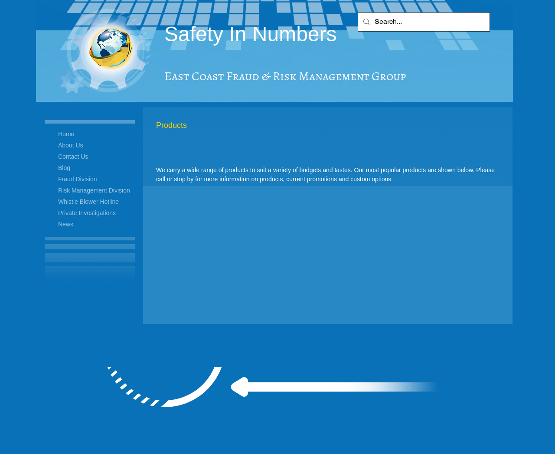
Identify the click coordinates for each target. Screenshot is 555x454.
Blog (64, 167)
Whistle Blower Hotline (88, 201)
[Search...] (423, 22)
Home (66, 134)
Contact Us (73, 156)
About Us (70, 145)
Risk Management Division (94, 190)
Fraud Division (77, 179)
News (65, 224)
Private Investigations (87, 212)
